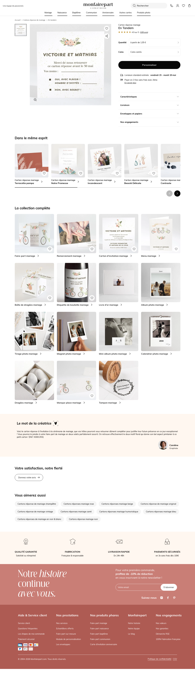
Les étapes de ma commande (31, 634)
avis (144, 32)
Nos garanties (162, 628)
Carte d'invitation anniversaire (103, 644)
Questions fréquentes (27, 628)
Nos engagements (169, 615)
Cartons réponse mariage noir (83, 519)
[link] (31, 164)
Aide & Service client (32, 615)
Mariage (48, 12)
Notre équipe (134, 628)
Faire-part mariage (98, 623)
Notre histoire (134, 623)
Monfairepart (137, 615)
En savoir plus (130, 83)
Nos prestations (67, 615)
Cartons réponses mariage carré (76, 511)
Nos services (62, 623)
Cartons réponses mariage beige (117, 504)
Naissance (62, 12)
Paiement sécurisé (26, 639)
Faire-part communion (100, 639)
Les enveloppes (63, 644)
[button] (177, 193)
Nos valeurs (161, 623)
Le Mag (131, 634)
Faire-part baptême (99, 634)
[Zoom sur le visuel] (35, 99)
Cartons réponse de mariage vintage (35, 511)
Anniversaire (108, 12)
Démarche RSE (162, 634)
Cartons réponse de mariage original (158, 504)
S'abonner (168, 587)
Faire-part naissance (99, 628)
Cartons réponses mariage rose (79, 504)
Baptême (76, 12)
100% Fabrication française (168, 639)
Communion (91, 12)
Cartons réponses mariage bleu (161, 511)
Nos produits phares (104, 615)
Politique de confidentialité (159, 659)
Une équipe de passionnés (13, 6)
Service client (24, 623)
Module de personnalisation (68, 639)
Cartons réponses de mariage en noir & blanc (39, 519)
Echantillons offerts (65, 628)
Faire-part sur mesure (66, 634)
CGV (175, 659)
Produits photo (143, 12)
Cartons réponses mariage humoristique (118, 511)
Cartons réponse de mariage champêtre (37, 504)
